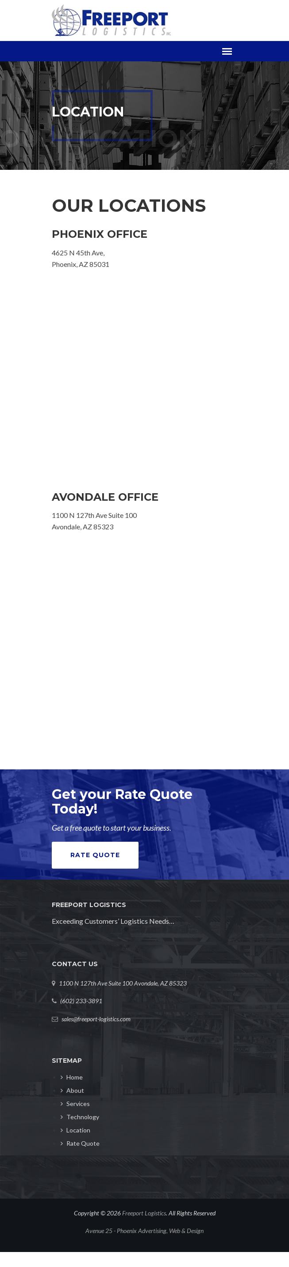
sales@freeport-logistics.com (96, 1019)
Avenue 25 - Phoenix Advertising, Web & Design (144, 1230)
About (72, 1090)
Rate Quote (95, 855)
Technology (80, 1117)
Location (75, 1130)
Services (75, 1103)
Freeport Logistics (144, 1213)
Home (72, 1077)
